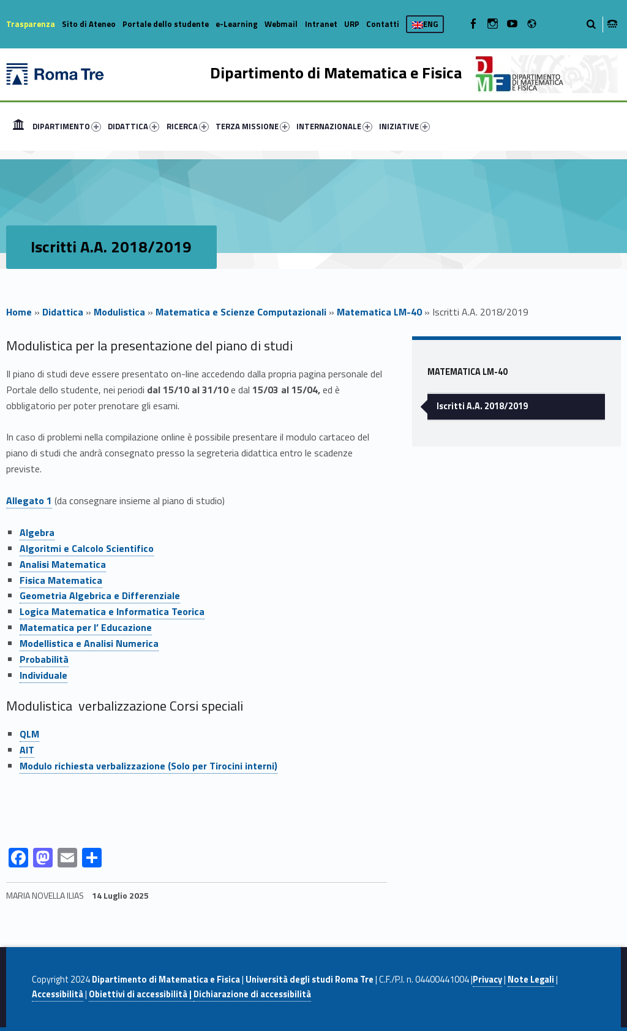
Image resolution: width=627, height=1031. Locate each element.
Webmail (281, 24)
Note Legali (531, 979)
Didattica (62, 311)
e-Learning (237, 24)
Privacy (487, 979)
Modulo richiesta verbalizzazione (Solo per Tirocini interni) (148, 765)
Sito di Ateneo (89, 24)
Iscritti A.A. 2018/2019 (482, 406)
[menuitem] (18, 126)
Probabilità (44, 659)
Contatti (382, 24)
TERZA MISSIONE (253, 126)
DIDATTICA (133, 126)
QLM (29, 734)
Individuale (43, 675)
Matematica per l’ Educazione (86, 627)
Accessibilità (57, 994)
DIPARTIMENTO (66, 126)
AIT (27, 749)
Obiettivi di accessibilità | (141, 994)
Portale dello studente (165, 24)
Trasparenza (30, 24)
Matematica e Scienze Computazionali (241, 311)
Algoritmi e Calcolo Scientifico (87, 548)
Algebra (37, 532)
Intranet (321, 24)
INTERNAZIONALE (334, 126)
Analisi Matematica (63, 564)
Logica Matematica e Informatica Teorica (112, 611)
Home (18, 126)
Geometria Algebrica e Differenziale (100, 595)
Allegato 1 (29, 500)
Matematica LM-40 (379, 311)
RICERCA (188, 126)
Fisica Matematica (61, 580)
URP (351, 24)
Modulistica (119, 311)
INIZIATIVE (404, 126)
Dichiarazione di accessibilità (252, 994)
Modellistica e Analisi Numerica (89, 643)
